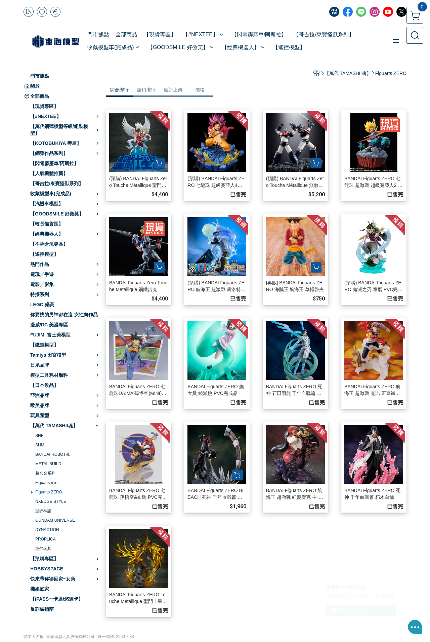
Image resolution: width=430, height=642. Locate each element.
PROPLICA (45, 539)
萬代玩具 (43, 548)
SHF (39, 435)
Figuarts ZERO (48, 492)
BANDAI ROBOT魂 (52, 454)
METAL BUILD (48, 464)
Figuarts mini (46, 482)
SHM (39, 445)
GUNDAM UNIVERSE (55, 520)
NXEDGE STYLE (50, 501)
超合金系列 (45, 473)
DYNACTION (47, 529)
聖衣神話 (43, 511)
